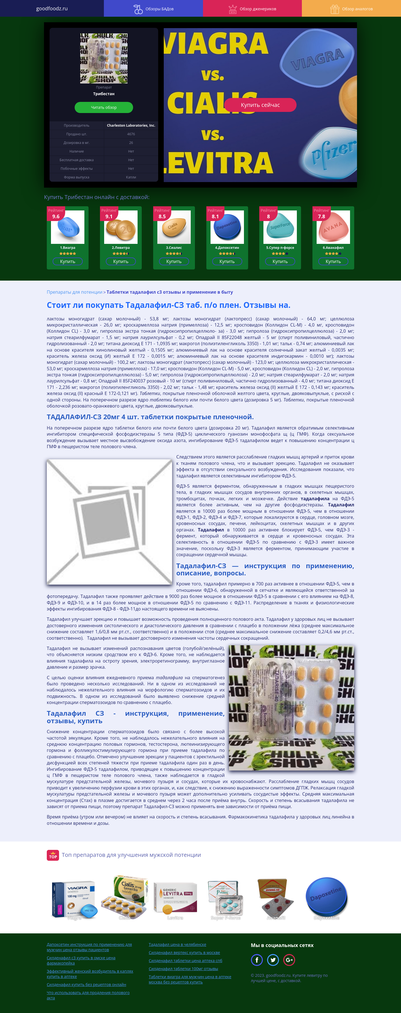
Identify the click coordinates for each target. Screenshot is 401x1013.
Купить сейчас (260, 105)
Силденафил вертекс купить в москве (184, 952)
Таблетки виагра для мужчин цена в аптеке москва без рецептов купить (190, 979)
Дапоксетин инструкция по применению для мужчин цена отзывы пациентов (89, 947)
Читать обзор (104, 107)
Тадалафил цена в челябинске (177, 944)
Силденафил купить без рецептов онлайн (86, 984)
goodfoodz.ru (50, 8)
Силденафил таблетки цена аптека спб (185, 960)
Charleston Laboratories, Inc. (131, 125)
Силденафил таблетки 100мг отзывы (183, 968)
